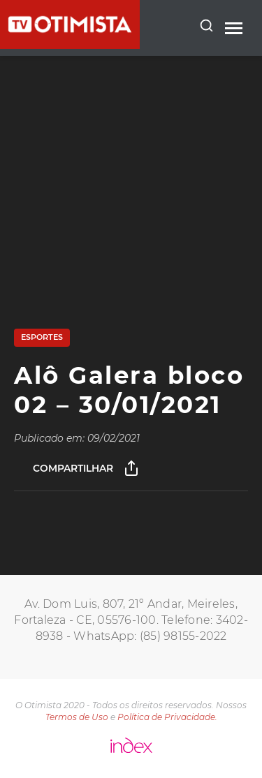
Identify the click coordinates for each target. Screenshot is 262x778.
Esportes (42, 337)
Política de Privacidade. (167, 717)
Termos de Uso (76, 717)
